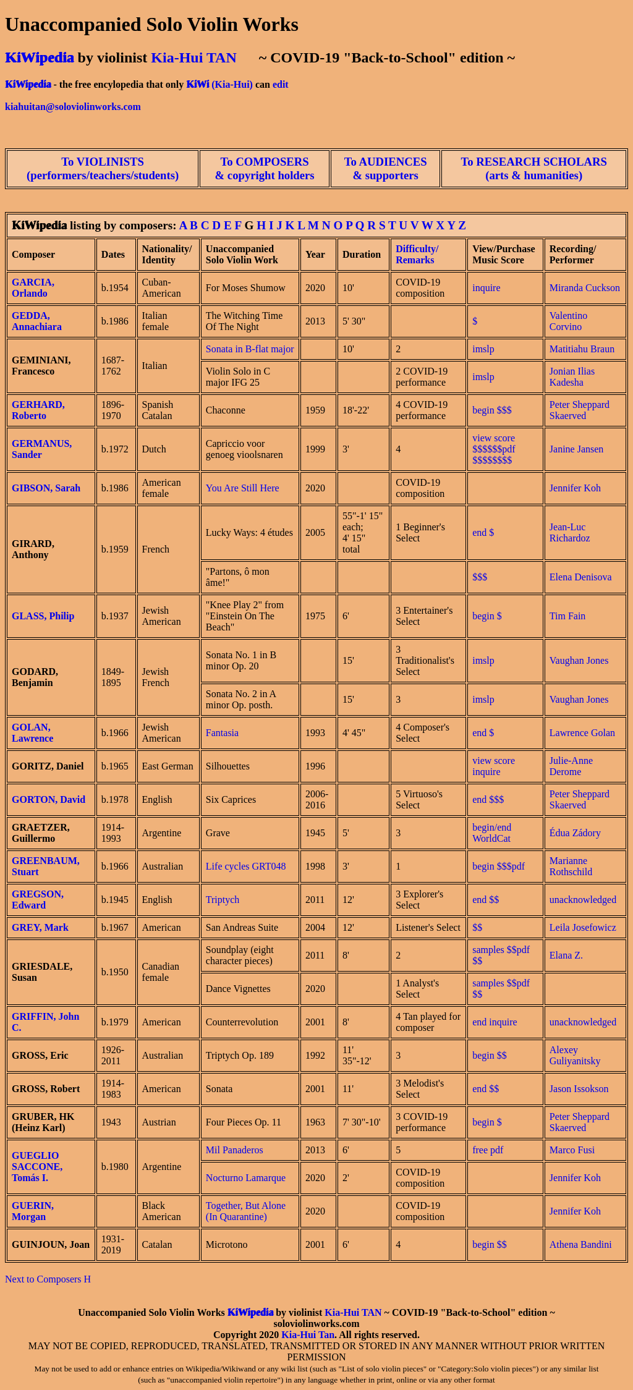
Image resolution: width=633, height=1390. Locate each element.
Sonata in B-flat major (250, 349)
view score (493, 760)
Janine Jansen (577, 449)
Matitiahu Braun (582, 349)
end (479, 532)
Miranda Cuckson (585, 287)
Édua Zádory (575, 833)
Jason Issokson (579, 1088)
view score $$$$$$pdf (493, 443)
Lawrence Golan (582, 732)
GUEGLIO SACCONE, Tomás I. (37, 1166)
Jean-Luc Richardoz (570, 532)
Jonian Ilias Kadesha (572, 377)
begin (483, 410)
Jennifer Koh (575, 488)
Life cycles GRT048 (246, 866)
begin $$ (489, 1055)
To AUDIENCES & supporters (385, 168)
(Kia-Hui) (232, 84)
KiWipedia (39, 57)
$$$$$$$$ (492, 460)
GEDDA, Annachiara (37, 321)
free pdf (487, 1150)
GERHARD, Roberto (38, 410)
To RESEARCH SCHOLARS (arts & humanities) (534, 168)
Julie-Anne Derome (571, 766)
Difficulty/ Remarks (417, 254)
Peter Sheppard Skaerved (580, 410)
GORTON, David (48, 799)
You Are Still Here (242, 488)
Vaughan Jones (579, 660)
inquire (486, 287)
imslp (483, 349)
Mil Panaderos (234, 1150)
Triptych (223, 899)
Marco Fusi (572, 1150)
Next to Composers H (48, 1279)
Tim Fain (568, 616)
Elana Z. (566, 955)
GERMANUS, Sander (42, 449)
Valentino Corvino (568, 321)
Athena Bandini (581, 1244)
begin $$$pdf (498, 866)
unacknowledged (583, 899)
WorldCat (491, 838)
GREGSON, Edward (38, 899)
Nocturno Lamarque (246, 1177)
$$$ (504, 410)
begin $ (487, 616)
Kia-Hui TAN (193, 57)
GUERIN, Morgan (33, 1211)
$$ (494, 899)
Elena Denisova (581, 577)
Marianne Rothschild (571, 866)
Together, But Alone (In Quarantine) (246, 1211)
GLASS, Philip (43, 616)
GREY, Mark (40, 927)
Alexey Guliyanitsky (575, 1055)
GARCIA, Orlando (33, 288)
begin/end (491, 827)
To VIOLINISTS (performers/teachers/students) (103, 168)
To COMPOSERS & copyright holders (265, 168)
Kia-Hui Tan (307, 1334)
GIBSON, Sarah (46, 488)
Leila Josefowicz (583, 927)
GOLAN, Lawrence (32, 733)
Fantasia (222, 732)
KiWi (197, 84)
